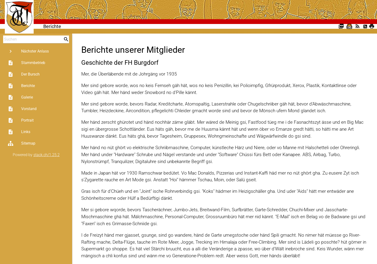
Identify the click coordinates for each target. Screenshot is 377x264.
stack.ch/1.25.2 (46, 155)
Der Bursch (24, 74)
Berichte (21, 86)
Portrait (21, 120)
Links (19, 132)
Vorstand (22, 109)
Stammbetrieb (26, 63)
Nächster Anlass (28, 51)
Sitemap (21, 143)
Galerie (20, 97)
